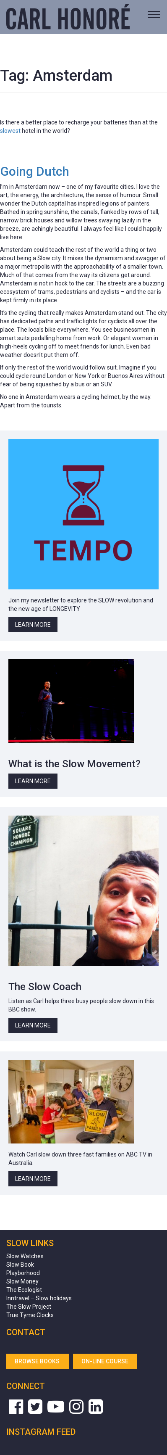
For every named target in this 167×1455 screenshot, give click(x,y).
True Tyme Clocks (30, 1315)
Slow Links (30, 1243)
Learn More (33, 624)
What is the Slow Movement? (74, 764)
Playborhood (23, 1273)
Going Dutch (34, 171)
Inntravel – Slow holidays (39, 1298)
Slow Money (22, 1281)
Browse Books (38, 1361)
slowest (10, 130)
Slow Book (20, 1264)
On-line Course (104, 1361)
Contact (25, 1332)
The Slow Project (28, 1306)
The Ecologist (24, 1289)
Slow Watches (25, 1256)
